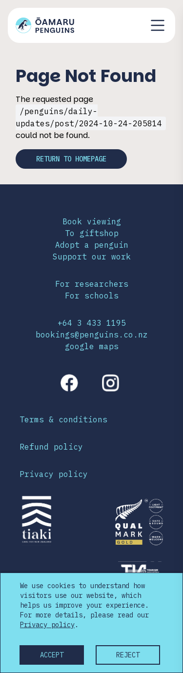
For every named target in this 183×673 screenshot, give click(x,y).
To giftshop (92, 233)
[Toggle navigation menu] (157, 25)
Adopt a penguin (91, 245)
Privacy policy (54, 474)
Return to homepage (71, 159)
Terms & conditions (63, 419)
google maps (92, 346)
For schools (92, 295)
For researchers (91, 284)
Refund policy (51, 447)
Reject (128, 655)
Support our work (92, 256)
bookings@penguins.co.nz (92, 334)
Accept (51, 655)
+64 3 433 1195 (92, 323)
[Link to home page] (45, 25)
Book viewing (91, 221)
